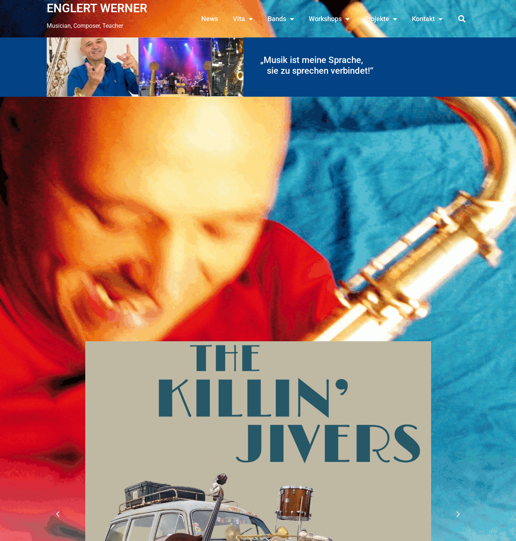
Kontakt (427, 19)
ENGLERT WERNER (97, 8)
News (209, 19)
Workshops (329, 19)
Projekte (380, 19)
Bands (281, 19)
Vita (243, 19)
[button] (461, 18)
